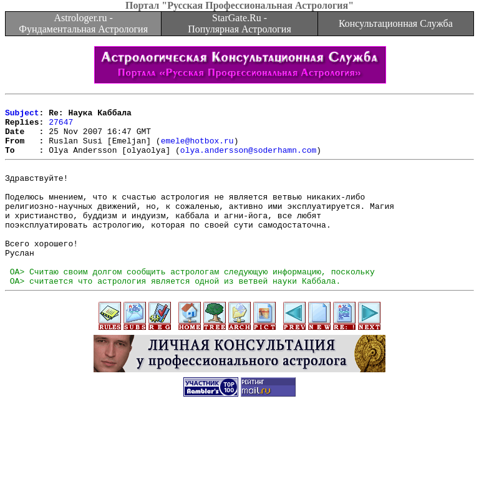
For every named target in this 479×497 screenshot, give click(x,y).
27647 (61, 127)
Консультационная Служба (396, 23)
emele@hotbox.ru (197, 149)
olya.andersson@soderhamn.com (248, 160)
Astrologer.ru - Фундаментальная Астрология (83, 23)
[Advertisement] (239, 469)
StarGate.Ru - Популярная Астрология (239, 23)
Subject (22, 116)
